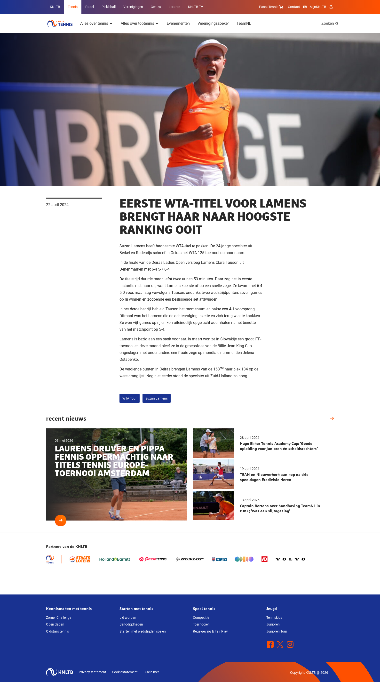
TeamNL (244, 23)
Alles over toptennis (137, 23)
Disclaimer (151, 672)
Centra (156, 7)
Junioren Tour (276, 631)
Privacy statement (92, 672)
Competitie (201, 617)
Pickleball (109, 7)
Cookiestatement (125, 672)
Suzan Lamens (156, 398)
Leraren (174, 7)
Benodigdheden (131, 624)
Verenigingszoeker (213, 23)
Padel (89, 7)
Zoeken (327, 23)
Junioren (273, 624)
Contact (294, 7)
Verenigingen (133, 7)
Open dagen (55, 624)
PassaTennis (271, 7)
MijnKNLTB (318, 7)
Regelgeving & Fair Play (210, 631)
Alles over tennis (94, 23)
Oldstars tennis (57, 631)
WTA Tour (129, 398)
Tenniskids (274, 617)
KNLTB (55, 7)
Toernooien (201, 624)
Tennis (73, 7)
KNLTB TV (195, 7)
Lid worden (127, 617)
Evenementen (178, 23)
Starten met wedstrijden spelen (142, 631)
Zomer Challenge (58, 617)
